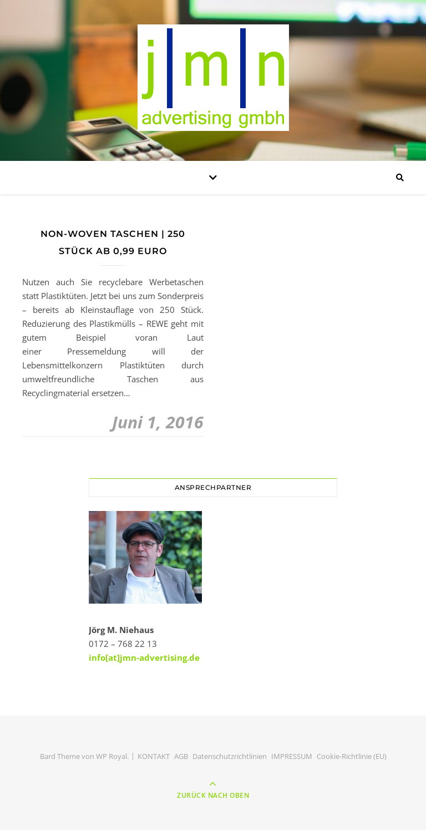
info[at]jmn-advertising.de (144, 657)
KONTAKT (154, 756)
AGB (181, 756)
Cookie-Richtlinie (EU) (352, 756)
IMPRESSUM (291, 756)
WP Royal (111, 756)
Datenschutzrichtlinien (229, 756)
